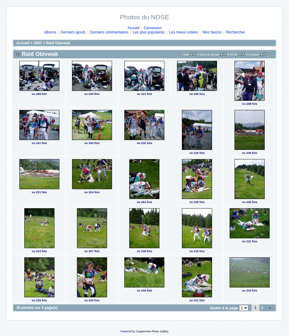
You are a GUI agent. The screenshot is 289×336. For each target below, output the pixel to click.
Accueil (133, 28)
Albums (50, 32)
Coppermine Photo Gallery (152, 331)
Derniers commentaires (109, 32)
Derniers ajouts (73, 32)
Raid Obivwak (58, 43)
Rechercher (235, 32)
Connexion (153, 28)
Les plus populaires (148, 32)
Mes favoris (212, 32)
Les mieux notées (183, 32)
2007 (38, 43)
